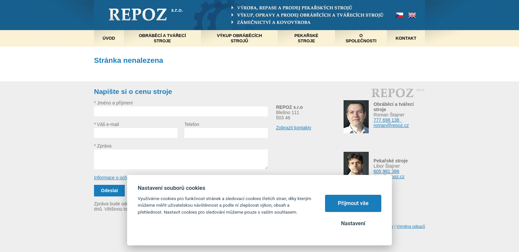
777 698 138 (388, 120)
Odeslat (109, 190)
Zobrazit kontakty (293, 127)
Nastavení (353, 223)
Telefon (191, 124)
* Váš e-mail (106, 124)
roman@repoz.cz (391, 125)
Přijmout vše (353, 203)
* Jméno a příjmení (113, 102)
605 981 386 (387, 171)
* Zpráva (103, 145)
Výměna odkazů (411, 226)
